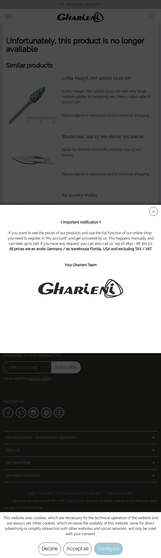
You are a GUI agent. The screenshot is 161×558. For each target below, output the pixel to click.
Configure (108, 548)
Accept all (77, 548)
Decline (50, 548)
